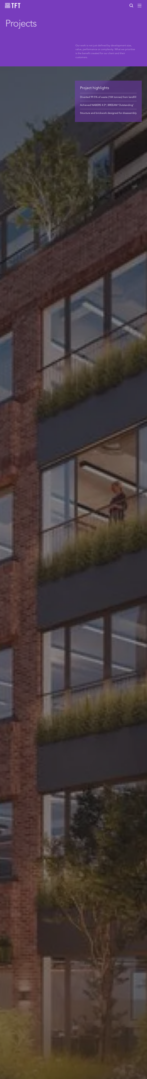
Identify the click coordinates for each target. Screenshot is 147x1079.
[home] (12, 5)
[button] (139, 5)
